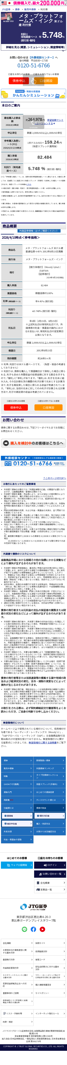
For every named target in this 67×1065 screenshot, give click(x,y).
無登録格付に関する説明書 (43, 742)
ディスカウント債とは (46, 799)
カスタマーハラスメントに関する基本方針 (15, 976)
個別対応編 (44, 815)
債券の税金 (41, 807)
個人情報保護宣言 (43, 984)
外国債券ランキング (45, 768)
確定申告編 (12, 823)
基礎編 (10, 815)
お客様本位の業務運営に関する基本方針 (14, 951)
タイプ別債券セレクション (47, 776)
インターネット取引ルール (47, 1013)
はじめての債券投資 (45, 792)
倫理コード (40, 959)
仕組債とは (9, 807)
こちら (28, 184)
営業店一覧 (44, 890)
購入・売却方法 (43, 823)
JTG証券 (6, 9)
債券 (17, 9)
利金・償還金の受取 (12, 839)
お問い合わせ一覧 (50, 874)
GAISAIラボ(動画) (11, 784)
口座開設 (46, 80)
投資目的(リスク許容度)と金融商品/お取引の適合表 (15, 1001)
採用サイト (40, 943)
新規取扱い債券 (43, 760)
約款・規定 (8, 1021)
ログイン (50, 865)
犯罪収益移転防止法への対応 (14, 984)
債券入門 (8, 792)
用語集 (8, 799)
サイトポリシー (42, 993)
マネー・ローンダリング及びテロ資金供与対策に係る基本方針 (47, 976)
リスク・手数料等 (12, 1013)
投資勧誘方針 (41, 951)
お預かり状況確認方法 (46, 831)
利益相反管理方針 (11, 967)
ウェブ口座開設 (17, 865)
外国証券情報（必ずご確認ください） (39, 230)
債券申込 (19, 80)
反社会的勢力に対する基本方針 (47, 968)
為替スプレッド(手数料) (46, 784)
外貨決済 (8, 831)
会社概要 (43, 883)
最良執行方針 (9, 959)
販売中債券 (30, 9)
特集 (6, 776)
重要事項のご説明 (11, 993)
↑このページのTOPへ (54, 478)
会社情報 (7, 943)
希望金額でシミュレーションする (48, 121)
